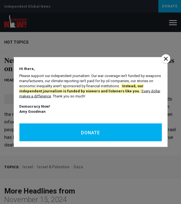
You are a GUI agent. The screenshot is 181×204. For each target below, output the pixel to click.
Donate (90, 132)
